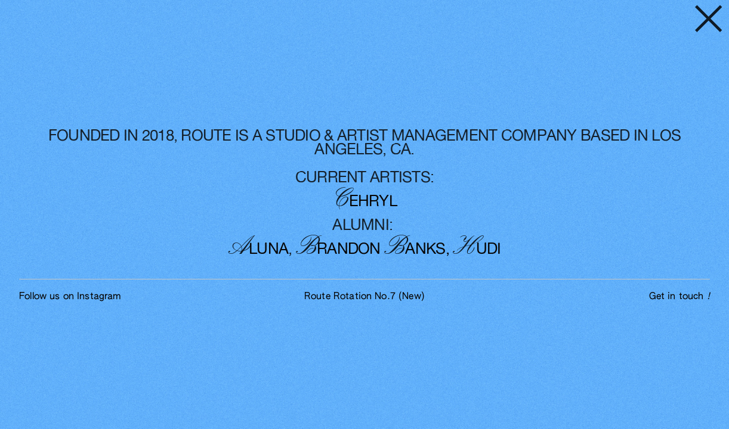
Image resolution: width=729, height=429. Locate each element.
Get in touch (679, 296)
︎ (708, 21)
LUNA (258, 249)
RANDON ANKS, (372, 249)
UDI (477, 249)
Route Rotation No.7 (364, 296)
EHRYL (366, 201)
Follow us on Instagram (70, 296)
